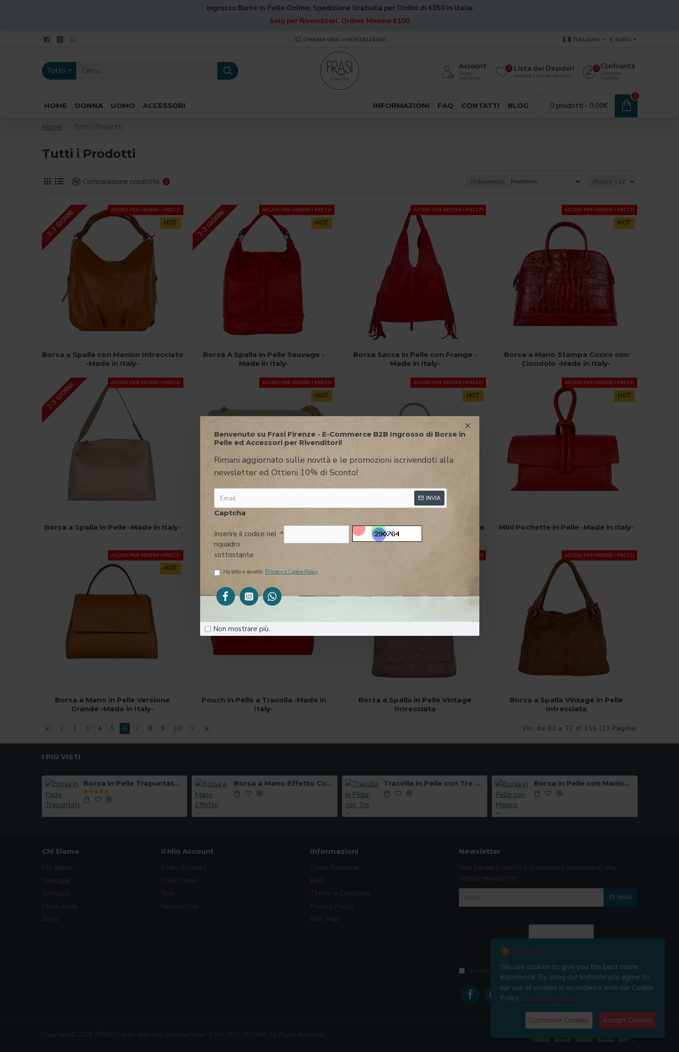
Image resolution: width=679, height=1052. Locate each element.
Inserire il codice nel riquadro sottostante (245, 544)
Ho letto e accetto (266, 572)
